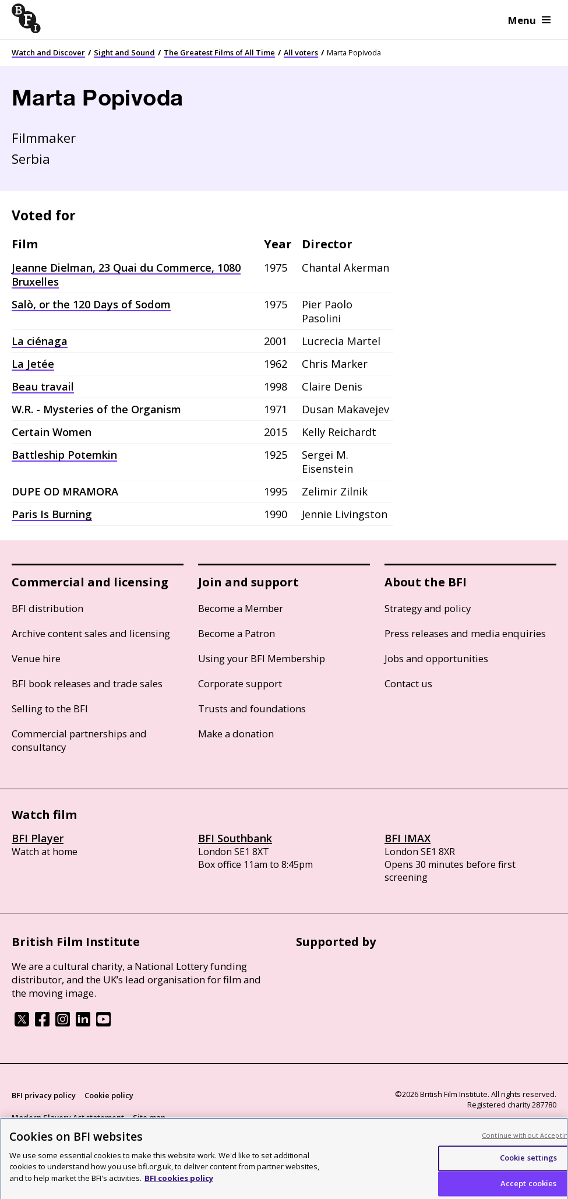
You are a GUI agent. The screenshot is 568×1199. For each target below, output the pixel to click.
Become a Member (240, 608)
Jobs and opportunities (436, 658)
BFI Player (37, 838)
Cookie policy (108, 1095)
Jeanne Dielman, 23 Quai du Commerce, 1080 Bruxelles (126, 275)
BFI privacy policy (44, 1095)
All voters (301, 52)
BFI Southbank (235, 838)
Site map (149, 1117)
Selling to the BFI (50, 708)
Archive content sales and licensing (91, 633)
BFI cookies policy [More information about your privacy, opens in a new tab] (178, 1182)
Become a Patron (236, 633)
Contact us (408, 683)
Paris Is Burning (52, 514)
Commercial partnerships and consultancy (79, 740)
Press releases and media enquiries (465, 633)
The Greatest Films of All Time (219, 52)
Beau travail (43, 386)
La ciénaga (40, 341)
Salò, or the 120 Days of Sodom (91, 304)
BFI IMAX (407, 838)
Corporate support (240, 683)
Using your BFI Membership (261, 658)
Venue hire (36, 658)
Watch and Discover (48, 52)
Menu (529, 20)
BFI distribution (47, 608)
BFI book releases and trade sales (87, 683)
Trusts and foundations (252, 708)
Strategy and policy (427, 608)
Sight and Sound (124, 52)
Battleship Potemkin (64, 455)
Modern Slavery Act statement (68, 1117)
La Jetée (33, 364)
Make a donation (236, 733)
